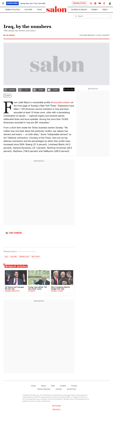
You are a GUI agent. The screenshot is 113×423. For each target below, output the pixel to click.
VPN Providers (56, 405)
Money (95, 10)
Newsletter (79, 3)
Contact (63, 386)
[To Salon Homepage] (56, 9)
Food (39, 10)
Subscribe (12, 3)
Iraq (6, 257)
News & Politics (12, 10)
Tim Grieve (10, 35)
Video (105, 10)
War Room (35, 257)
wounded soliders (62, 103)
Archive (59, 389)
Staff (53, 386)
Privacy (74, 386)
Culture (28, 10)
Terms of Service (43, 389)
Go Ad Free (71, 389)
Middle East (24, 257)
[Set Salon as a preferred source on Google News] (69, 89)
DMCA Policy (56, 409)
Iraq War (13, 257)
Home (33, 386)
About (43, 386)
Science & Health (79, 10)
